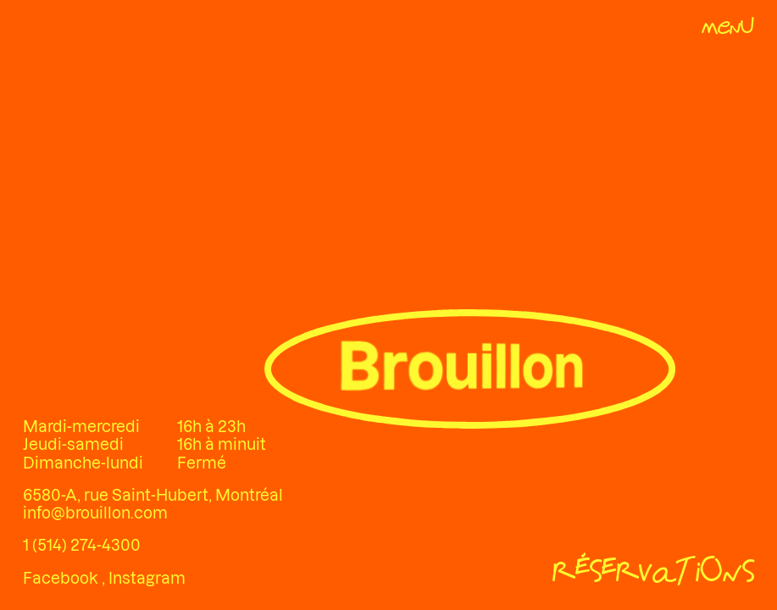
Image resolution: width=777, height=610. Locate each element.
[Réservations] (653, 573)
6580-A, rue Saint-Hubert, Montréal (153, 495)
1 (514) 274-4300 (82, 545)
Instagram (147, 578)
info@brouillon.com (95, 513)
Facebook (62, 578)
